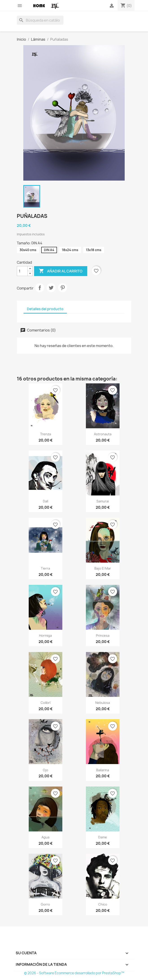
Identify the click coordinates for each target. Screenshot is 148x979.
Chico (102, 904)
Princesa (102, 635)
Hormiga (45, 635)
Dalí (45, 501)
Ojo (45, 770)
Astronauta (102, 434)
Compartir (39, 287)
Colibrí (45, 703)
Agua (45, 837)
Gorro (45, 904)
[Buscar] (40, 20)
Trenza (45, 434)
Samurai (102, 501)
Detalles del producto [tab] (45, 309)
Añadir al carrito (61, 271)
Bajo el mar (102, 568)
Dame (102, 837)
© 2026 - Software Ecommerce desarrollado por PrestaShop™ (74, 973)
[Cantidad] (22, 271)
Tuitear (51, 287)
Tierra (45, 568)
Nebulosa (102, 703)
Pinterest (62, 287)
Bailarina (102, 770)
